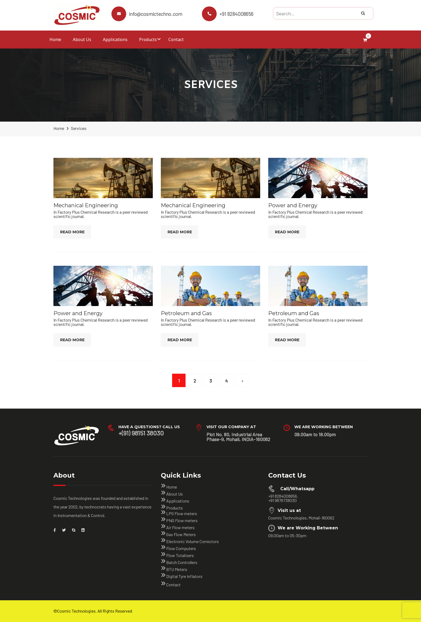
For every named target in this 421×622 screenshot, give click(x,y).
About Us (82, 39)
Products (148, 39)
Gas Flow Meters (181, 534)
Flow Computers (181, 548)
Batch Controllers (181, 562)
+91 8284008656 (236, 14)
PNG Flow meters (182, 520)
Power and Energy (292, 205)
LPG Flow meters (181, 513)
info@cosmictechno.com (155, 13)
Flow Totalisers (180, 555)
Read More (72, 232)
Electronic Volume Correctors (192, 541)
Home (55, 39)
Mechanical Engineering (85, 205)
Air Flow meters (180, 527)
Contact (176, 39)
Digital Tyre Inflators (184, 576)
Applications (115, 39)
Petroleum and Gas (186, 313)
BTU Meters (176, 569)
